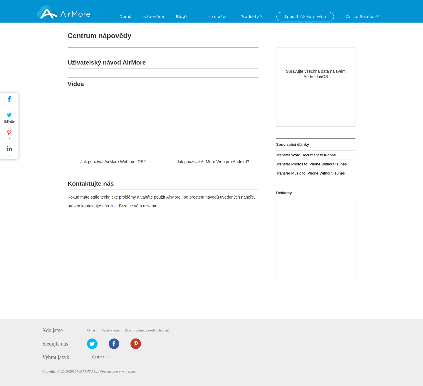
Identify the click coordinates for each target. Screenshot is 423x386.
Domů (125, 17)
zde (113, 206)
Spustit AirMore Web (305, 17)
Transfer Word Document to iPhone (306, 155)
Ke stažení (218, 17)
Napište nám (110, 330)
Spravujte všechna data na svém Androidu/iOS (315, 74)
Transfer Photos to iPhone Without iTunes (311, 164)
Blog (180, 17)
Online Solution (361, 17)
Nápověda (153, 17)
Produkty (249, 17)
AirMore (75, 14)
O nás (91, 330)
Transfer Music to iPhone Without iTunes (310, 173)
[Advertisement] (315, 238)
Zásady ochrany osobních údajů (147, 330)
